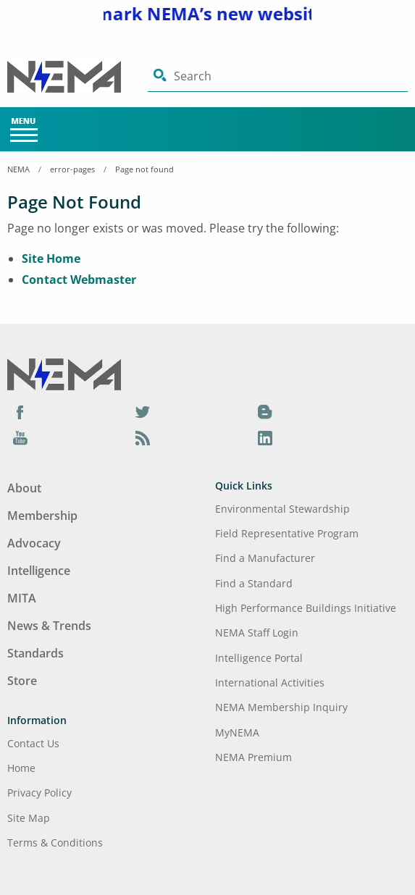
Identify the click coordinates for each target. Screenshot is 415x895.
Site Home (51, 258)
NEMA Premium (253, 757)
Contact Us (33, 743)
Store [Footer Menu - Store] (22, 681)
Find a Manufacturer (265, 558)
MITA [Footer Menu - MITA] (21, 598)
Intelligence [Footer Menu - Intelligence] (38, 571)
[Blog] (265, 411)
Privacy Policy (39, 792)
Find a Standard (254, 583)
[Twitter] (142, 411)
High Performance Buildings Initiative (305, 608)
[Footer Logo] (64, 374)
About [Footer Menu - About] (24, 488)
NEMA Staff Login (256, 632)
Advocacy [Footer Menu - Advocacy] (34, 543)
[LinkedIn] (265, 437)
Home (21, 768)
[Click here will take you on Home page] (77, 77)
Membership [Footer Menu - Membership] (42, 516)
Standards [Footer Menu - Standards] (35, 653)
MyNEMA (237, 732)
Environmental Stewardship (282, 509)
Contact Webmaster (79, 279)
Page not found (144, 169)
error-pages (72, 169)
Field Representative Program (287, 533)
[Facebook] (20, 411)
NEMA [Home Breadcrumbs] (18, 169)
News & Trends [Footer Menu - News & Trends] (49, 626)
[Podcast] (142, 437)
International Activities (269, 682)
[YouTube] (20, 437)
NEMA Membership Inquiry (281, 707)
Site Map (28, 818)
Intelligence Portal (259, 658)
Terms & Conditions (55, 842)
